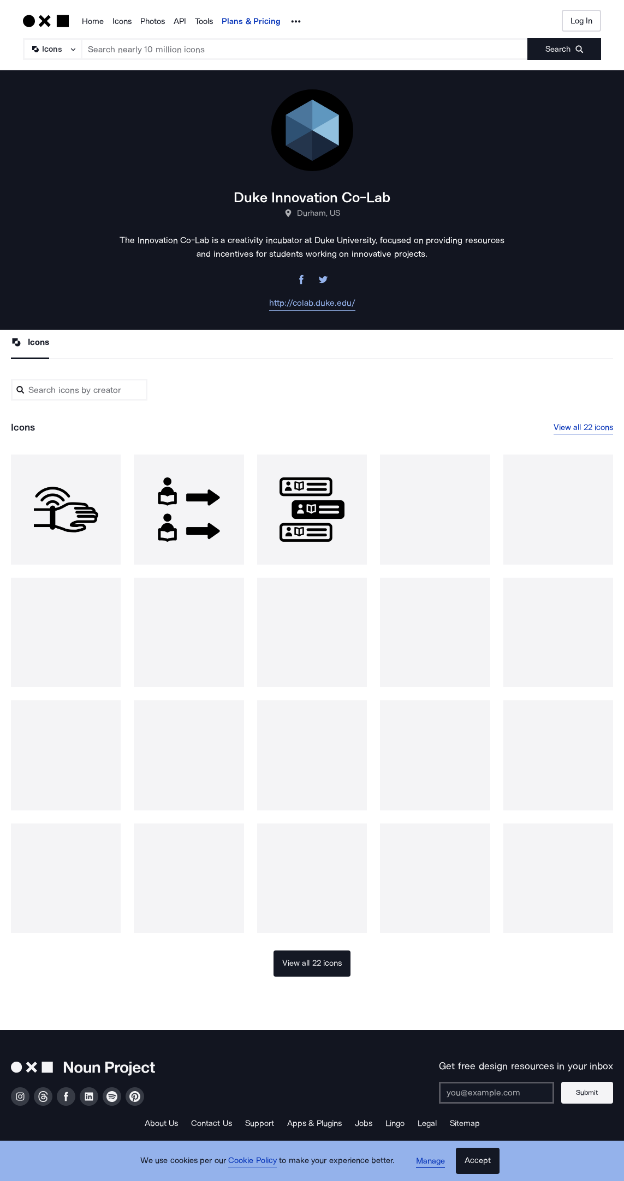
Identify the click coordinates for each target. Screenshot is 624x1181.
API (180, 21)
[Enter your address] (495, 1093)
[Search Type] (52, 49)
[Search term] (304, 49)
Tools (204, 21)
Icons (122, 21)
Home (93, 21)
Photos (152, 21)
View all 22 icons (584, 427)
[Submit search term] (564, 49)
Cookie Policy (253, 1162)
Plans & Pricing (251, 21)
